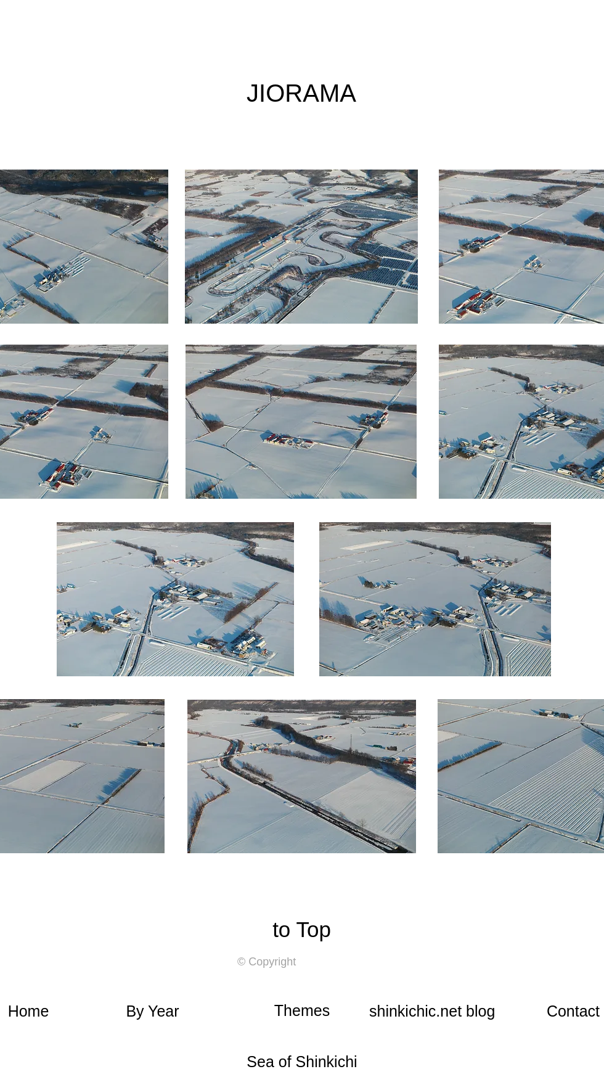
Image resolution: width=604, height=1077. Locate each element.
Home (28, 1011)
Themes (302, 1010)
